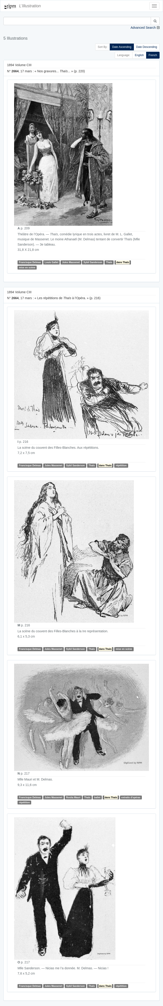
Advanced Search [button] (143, 27)
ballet (97, 797)
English (139, 55)
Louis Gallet (51, 262)
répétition (121, 465)
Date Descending (146, 47)
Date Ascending (121, 47)
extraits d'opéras (130, 797)
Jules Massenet (71, 262)
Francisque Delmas (30, 262)
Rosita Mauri (73, 797)
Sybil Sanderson (93, 262)
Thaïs (109, 262)
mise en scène (27, 267)
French (153, 55)
